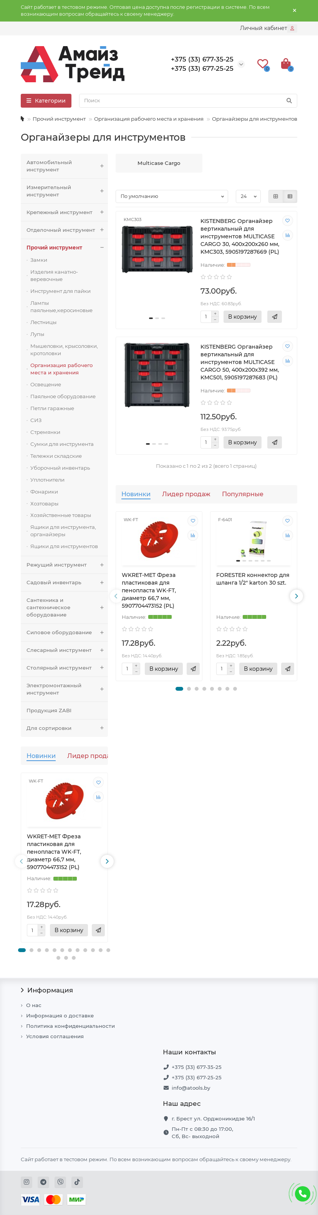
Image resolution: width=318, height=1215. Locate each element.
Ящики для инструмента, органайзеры (63, 530)
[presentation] (21, 861)
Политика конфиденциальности (70, 1026)
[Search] (188, 101)
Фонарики (44, 492)
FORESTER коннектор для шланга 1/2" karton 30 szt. (253, 579)
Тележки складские (56, 456)
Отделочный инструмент (67, 230)
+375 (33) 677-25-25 (197, 1077)
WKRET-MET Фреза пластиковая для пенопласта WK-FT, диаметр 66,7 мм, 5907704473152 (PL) (54, 852)
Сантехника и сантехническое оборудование (67, 607)
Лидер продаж (91, 756)
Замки (38, 260)
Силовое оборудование (67, 632)
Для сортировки (67, 728)
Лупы (37, 334)
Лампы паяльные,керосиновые (61, 306)
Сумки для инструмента (62, 444)
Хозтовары (44, 503)
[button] (22, 950)
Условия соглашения (55, 1036)
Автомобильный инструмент (67, 166)
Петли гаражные (52, 408)
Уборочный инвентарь (60, 468)
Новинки (41, 756)
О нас (33, 1005)
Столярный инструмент (67, 668)
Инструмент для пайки (60, 291)
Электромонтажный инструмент (67, 689)
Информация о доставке (60, 1015)
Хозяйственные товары (60, 515)
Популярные (242, 494)
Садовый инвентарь (67, 582)
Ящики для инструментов (64, 546)
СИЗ (35, 420)
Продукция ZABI (48, 710)
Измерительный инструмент (67, 191)
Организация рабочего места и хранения (149, 119)
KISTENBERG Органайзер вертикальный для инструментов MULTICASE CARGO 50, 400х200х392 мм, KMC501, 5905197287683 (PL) (239, 362)
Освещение (45, 384)
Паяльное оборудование (63, 396)
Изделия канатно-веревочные (54, 275)
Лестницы (43, 322)
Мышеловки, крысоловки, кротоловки (64, 349)
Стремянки (45, 432)
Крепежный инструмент (67, 212)
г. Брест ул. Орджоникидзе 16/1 (213, 1118)
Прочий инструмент (59, 119)
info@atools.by (191, 1088)
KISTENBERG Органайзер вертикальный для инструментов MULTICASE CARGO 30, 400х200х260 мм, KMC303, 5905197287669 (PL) (239, 236)
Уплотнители (47, 480)
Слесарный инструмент (67, 650)
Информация (47, 990)
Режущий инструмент (67, 565)
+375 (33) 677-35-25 (197, 1067)
